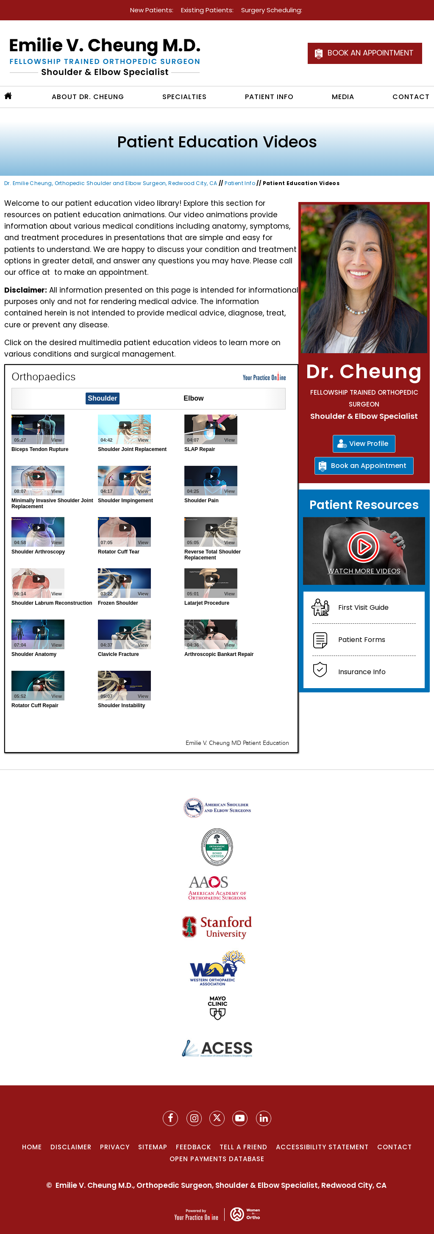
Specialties (184, 97)
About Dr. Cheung (88, 97)
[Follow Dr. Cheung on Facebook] (170, 1118)
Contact (411, 97)
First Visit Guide (363, 607)
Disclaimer (71, 1147)
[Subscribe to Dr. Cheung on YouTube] (240, 1118)
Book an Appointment (371, 52)
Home (32, 1147)
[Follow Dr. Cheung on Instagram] (194, 1118)
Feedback (193, 1147)
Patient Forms (361, 640)
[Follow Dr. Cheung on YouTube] (263, 1118)
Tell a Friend (243, 1147)
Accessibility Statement (322, 1147)
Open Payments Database (217, 1158)
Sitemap (152, 1147)
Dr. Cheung (364, 371)
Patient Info (269, 97)
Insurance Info (362, 672)
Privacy (115, 1147)
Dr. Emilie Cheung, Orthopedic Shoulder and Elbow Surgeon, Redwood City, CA (110, 183)
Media (343, 97)
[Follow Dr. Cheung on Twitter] (217, 1118)
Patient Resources (364, 505)
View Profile (368, 443)
